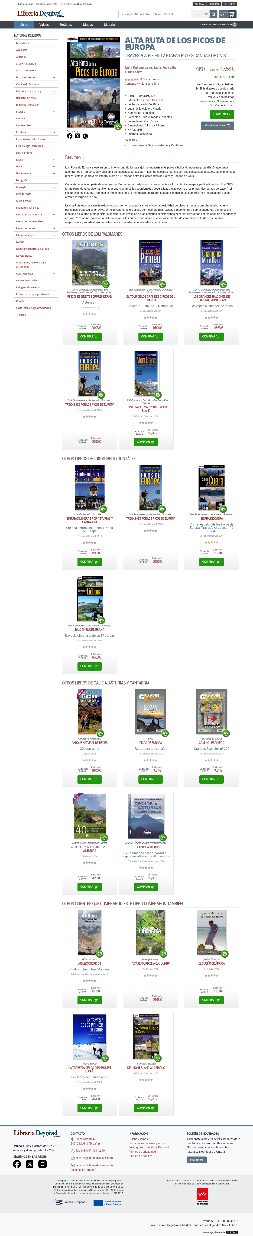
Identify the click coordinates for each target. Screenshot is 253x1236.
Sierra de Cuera (211, 518)
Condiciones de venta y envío (147, 1143)
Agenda (199, 3)
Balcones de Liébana (89, 629)
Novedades (22, 43)
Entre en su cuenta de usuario (218, 24)
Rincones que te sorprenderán (89, 296)
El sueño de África (211, 963)
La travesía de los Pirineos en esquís (89, 1069)
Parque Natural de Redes (90, 742)
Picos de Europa (150, 742)
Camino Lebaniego (211, 742)
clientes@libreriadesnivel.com (92, 1158)
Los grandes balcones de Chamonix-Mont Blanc (211, 298)
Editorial (229, 3)
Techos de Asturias (146, 847)
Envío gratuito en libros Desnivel (76, 3)
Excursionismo (136, 145)
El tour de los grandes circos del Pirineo (150, 298)
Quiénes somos (25, 3)
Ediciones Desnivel (151, 100)
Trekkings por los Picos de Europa (89, 404)
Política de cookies (140, 1156)
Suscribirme (196, 1159)
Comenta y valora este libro (142, 83)
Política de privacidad (142, 1152)
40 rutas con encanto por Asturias (89, 848)
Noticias (214, 3)
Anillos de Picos (89, 963)
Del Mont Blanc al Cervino (146, 1067)
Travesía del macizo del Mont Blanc (146, 408)
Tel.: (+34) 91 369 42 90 (88, 1150)
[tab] (73, 158)
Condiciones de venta (46, 3)
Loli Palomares (139, 67)
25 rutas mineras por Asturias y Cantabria (89, 520)
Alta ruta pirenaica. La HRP (151, 963)
